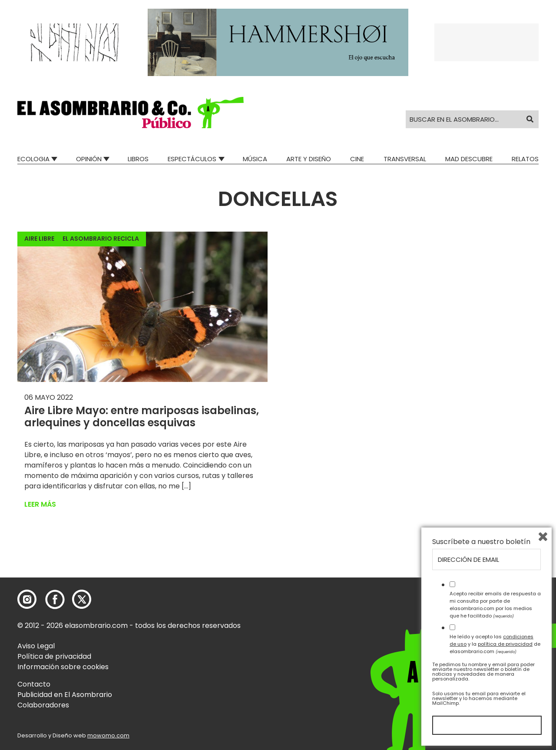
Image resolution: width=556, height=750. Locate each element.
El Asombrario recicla (101, 238)
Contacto (33, 684)
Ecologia (33, 158)
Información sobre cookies (63, 667)
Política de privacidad (54, 656)
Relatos (525, 158)
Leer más (40, 504)
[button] (130, 112)
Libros (138, 158)
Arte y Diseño (308, 158)
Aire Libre (39, 238)
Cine (357, 158)
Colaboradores (43, 705)
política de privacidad (505, 643)
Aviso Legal (36, 646)
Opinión (89, 158)
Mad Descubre (469, 158)
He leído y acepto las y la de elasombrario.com (495, 644)
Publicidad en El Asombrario (64, 695)
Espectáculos (192, 158)
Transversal (405, 158)
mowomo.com (108, 735)
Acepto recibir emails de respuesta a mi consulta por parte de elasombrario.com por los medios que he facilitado (495, 604)
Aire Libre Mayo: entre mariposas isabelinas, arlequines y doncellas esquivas (141, 416)
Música (255, 158)
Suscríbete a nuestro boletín (481, 541)
